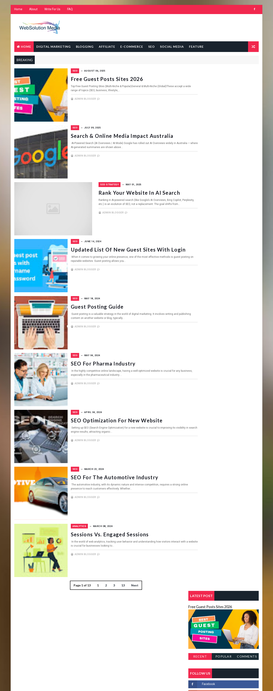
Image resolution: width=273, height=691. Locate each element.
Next (126, 581)
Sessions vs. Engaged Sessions (133, 530)
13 (114, 581)
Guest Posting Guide (120, 304)
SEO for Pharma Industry (126, 360)
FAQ (69, 10)
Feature (196, 47)
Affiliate (106, 47)
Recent (200, 133)
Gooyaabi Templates (96, 683)
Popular (224, 133)
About (33, 10)
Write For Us (52, 10)
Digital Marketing (53, 47)
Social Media (171, 47)
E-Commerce (131, 47)
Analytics (102, 522)
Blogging (84, 47)
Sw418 (195, 252)
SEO (151, 47)
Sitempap (197, 245)
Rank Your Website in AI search (134, 191)
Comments (247, 133)
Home (18, 10)
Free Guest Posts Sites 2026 (130, 78)
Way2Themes (50, 683)
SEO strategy (105, 183)
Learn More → (28, 642)
